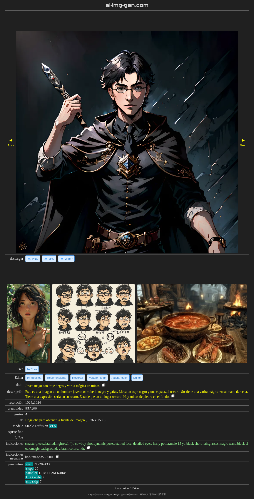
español (99, 494)
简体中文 (144, 494)
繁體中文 (153, 494)
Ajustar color (120, 377)
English (91, 494)
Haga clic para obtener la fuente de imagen (55, 420)
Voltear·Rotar (97, 377)
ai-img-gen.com (127, 5)
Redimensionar (57, 377)
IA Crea (32, 369)
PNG (32, 259)
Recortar (77, 377)
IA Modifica (34, 377)
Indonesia (134, 494)
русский (125, 494)
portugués (108, 494)
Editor (137, 377)
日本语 (162, 494)
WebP (66, 259)
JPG (49, 259)
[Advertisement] (114, 21)
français (117, 494)
